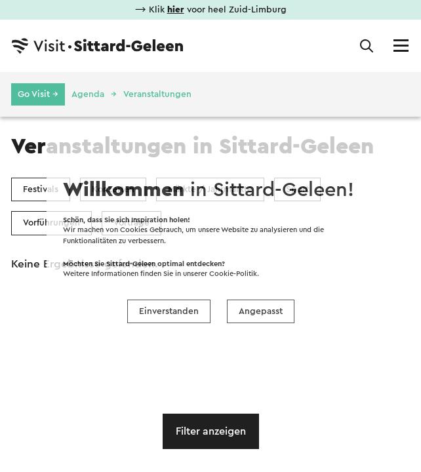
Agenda (87, 94)
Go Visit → (38, 94)
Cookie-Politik (233, 273)
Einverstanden (169, 311)
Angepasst (261, 311)
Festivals (40, 189)
